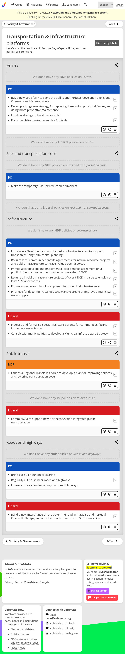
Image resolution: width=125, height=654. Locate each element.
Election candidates (22, 629)
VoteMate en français (36, 582)
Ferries (12, 65)
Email (58, 616)
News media (18, 647)
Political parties (20, 634)
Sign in (119, 5)
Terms (18, 582)
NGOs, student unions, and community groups (25, 640)
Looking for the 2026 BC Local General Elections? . (62, 17)
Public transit (17, 353)
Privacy (9, 582)
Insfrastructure (19, 218)
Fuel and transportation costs (31, 153)
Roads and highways (24, 442)
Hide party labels (106, 43)
